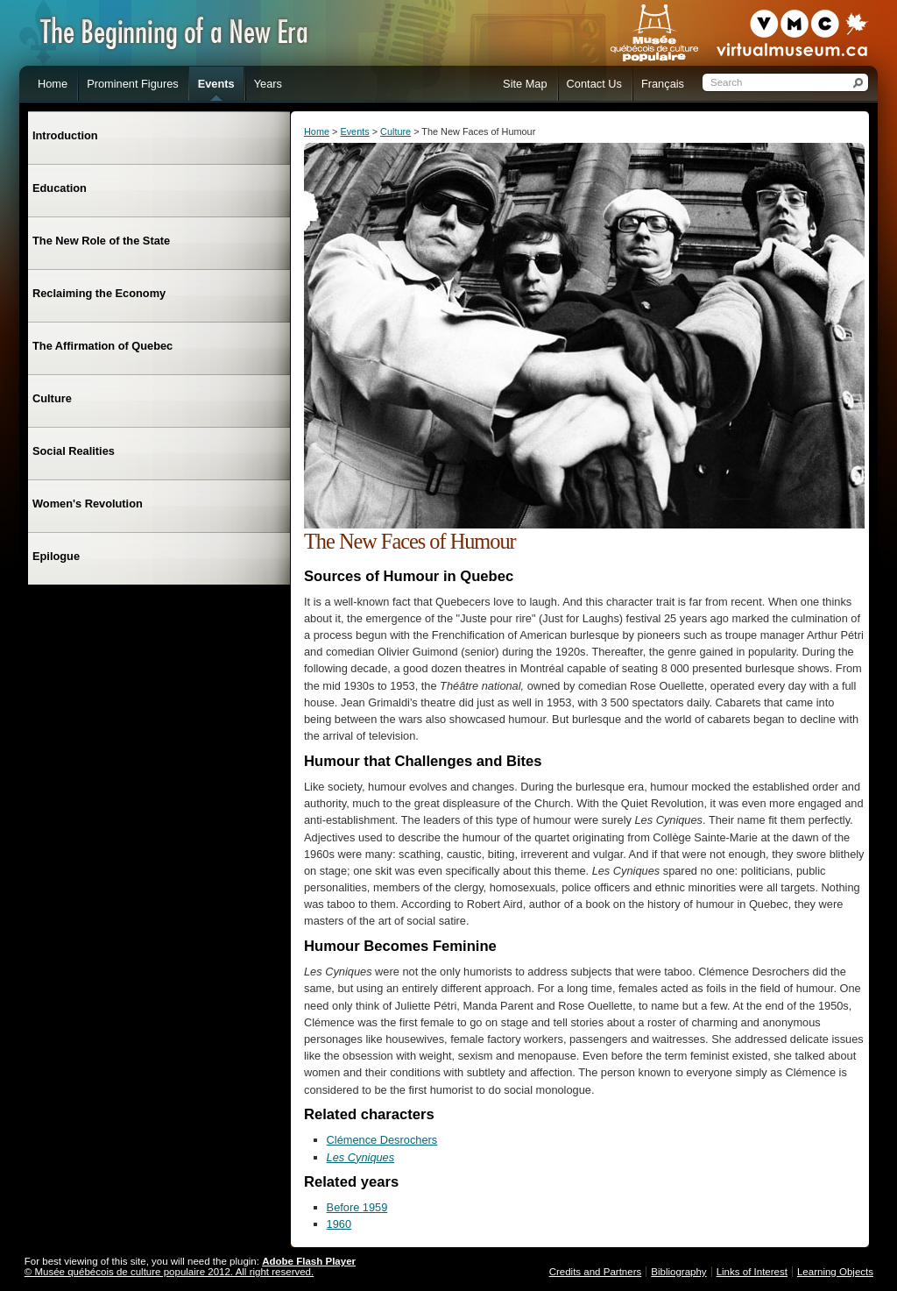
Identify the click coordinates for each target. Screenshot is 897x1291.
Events (354, 131)
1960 (339, 1224)
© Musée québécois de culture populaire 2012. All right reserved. (169, 1271)
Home (316, 131)
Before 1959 (357, 1207)
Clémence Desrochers (382, 1139)
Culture (395, 131)
